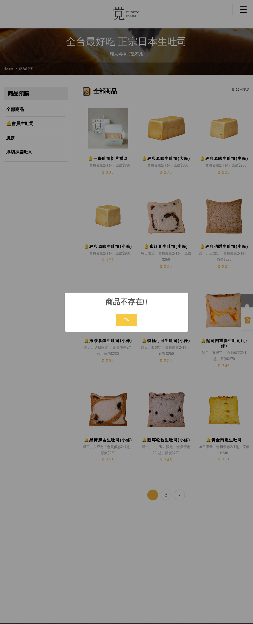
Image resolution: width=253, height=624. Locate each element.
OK (127, 320)
